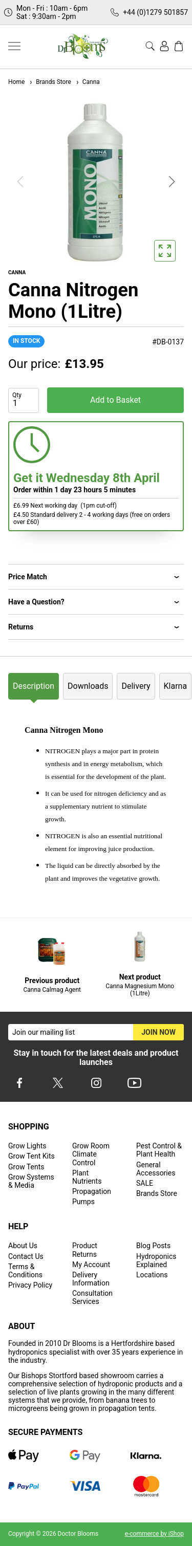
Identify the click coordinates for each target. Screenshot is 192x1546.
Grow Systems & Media (31, 1181)
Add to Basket (115, 400)
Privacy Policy (30, 1285)
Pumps (83, 1201)
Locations (151, 1275)
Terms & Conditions (25, 1270)
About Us (22, 1246)
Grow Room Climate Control (91, 1154)
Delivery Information (91, 1279)
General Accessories (155, 1169)
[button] (172, 181)
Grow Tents (26, 1167)
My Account (91, 1264)
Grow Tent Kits (31, 1156)
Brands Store (50, 81)
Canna (87, 81)
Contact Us (26, 1256)
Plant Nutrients (86, 1177)
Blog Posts (153, 1246)
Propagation (91, 1191)
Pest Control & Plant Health (159, 1150)
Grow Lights (27, 1146)
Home (16, 81)
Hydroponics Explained (156, 1260)
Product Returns (84, 1250)
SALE (144, 1183)
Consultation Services (92, 1297)
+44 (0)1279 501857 (155, 12)
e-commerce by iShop (154, 1533)
